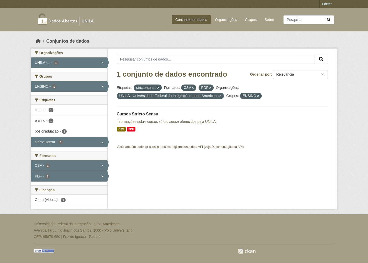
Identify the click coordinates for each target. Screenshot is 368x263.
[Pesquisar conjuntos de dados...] (308, 19)
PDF (131, 129)
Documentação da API (227, 147)
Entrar (327, 4)
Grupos (251, 20)
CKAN (247, 251)
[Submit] (329, 19)
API (200, 147)
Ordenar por (260, 74)
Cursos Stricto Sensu (137, 114)
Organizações (226, 20)
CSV (121, 129)
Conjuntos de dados (191, 20)
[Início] (38, 41)
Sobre (269, 20)
